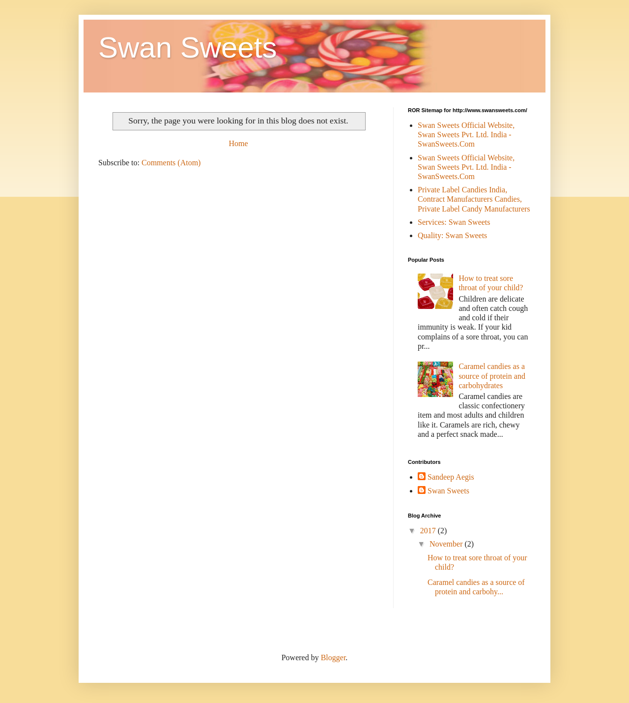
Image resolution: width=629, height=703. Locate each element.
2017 (429, 530)
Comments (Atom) (171, 162)
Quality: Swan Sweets (452, 235)
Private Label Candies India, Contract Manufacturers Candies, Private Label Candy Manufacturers (474, 199)
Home (238, 143)
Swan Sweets (187, 47)
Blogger (333, 657)
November (447, 544)
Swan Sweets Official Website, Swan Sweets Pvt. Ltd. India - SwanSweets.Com (466, 134)
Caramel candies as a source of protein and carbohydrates (491, 375)
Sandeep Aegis (451, 477)
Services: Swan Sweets (454, 222)
